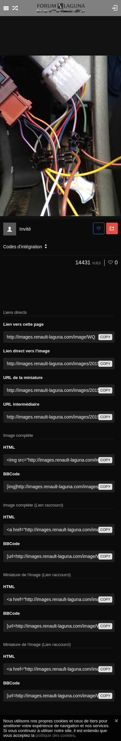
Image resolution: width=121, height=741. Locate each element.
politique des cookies (55, 735)
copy (105, 337)
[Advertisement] (60, 35)
